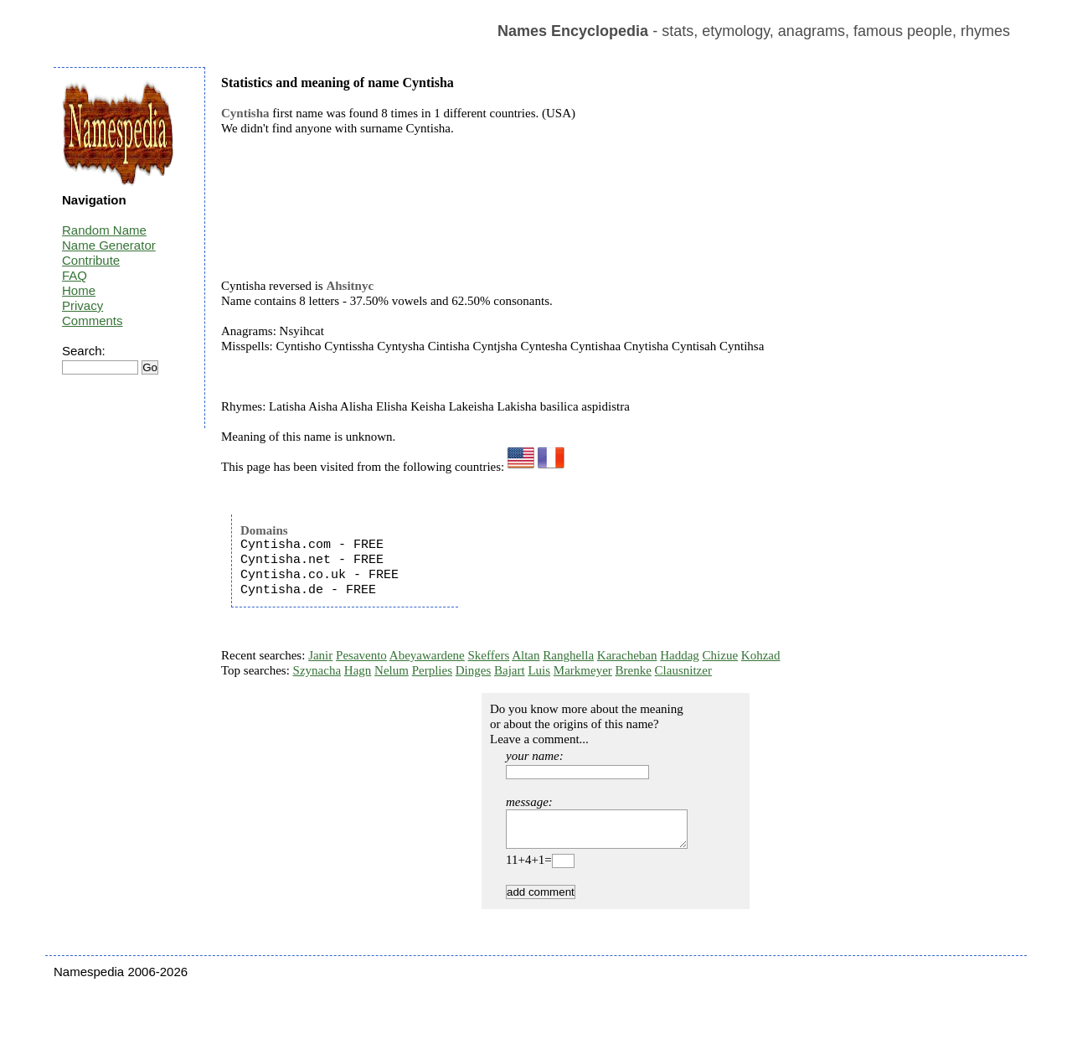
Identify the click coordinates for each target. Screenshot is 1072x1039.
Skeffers (489, 655)
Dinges (474, 670)
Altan (525, 655)
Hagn (358, 670)
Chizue (721, 655)
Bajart (509, 670)
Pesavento (361, 655)
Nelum (391, 670)
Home (78, 290)
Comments (92, 320)
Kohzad (761, 655)
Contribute (91, 260)
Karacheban (627, 655)
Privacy (82, 305)
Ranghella (568, 655)
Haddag (679, 655)
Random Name (104, 230)
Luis (539, 670)
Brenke (634, 670)
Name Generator (109, 245)
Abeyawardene (427, 655)
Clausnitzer (683, 670)
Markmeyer (583, 670)
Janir (320, 655)
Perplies (432, 670)
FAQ (74, 275)
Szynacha (317, 670)
